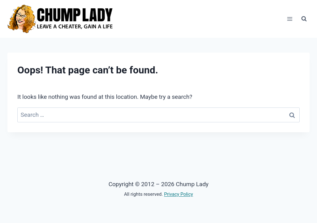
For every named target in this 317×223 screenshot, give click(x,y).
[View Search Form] (304, 18)
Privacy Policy (178, 194)
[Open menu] (289, 19)
